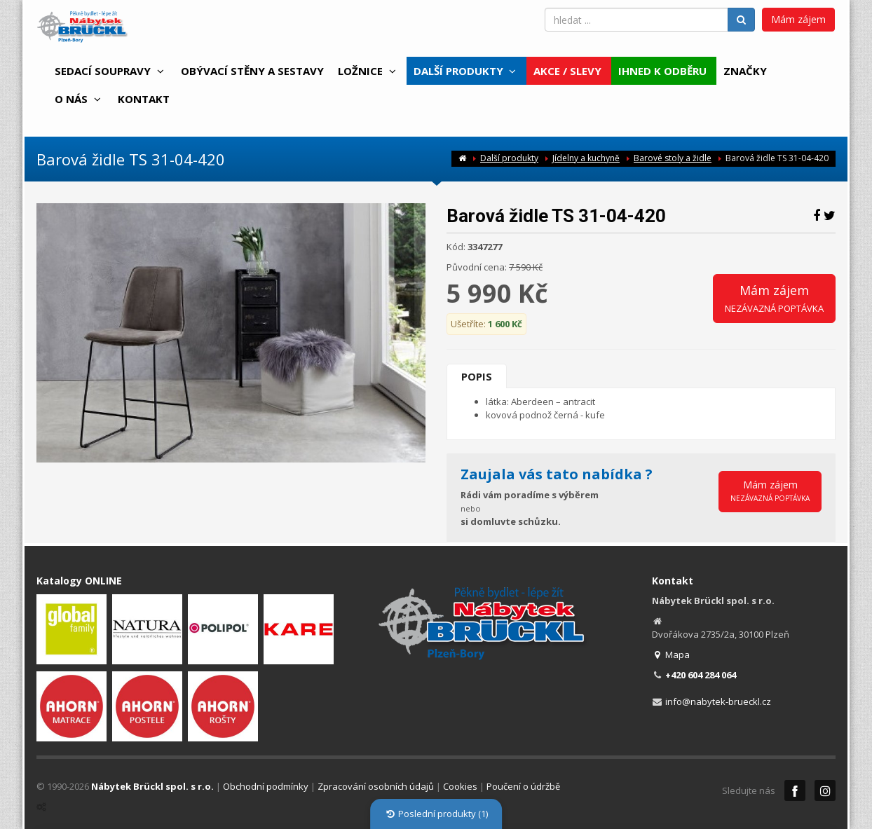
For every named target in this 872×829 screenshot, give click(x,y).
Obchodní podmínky (265, 786)
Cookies (460, 786)
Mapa (671, 654)
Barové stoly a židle (672, 158)
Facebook (794, 790)
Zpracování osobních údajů (376, 786)
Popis (476, 376)
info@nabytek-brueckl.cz (718, 701)
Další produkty (509, 158)
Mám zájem (798, 19)
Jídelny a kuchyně (586, 158)
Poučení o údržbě (523, 786)
